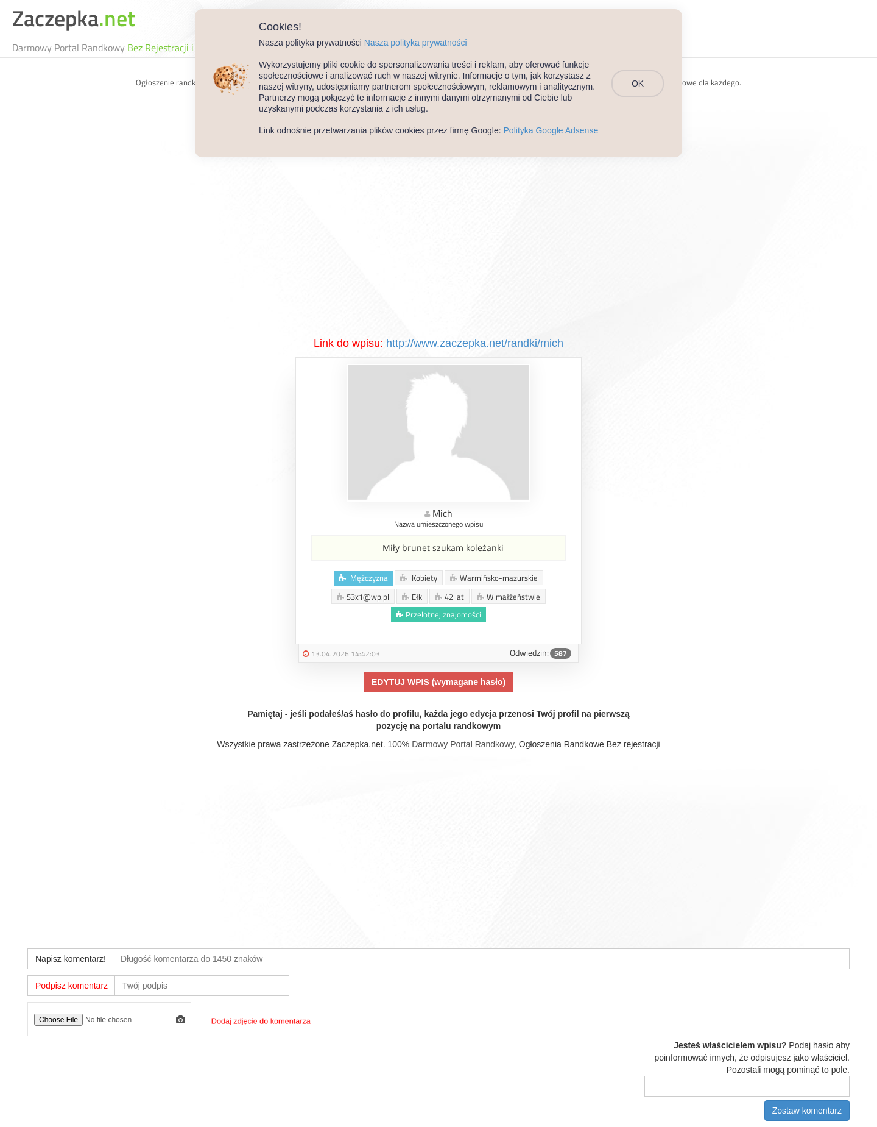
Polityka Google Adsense (551, 130)
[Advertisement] (438, 244)
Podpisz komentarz (71, 985)
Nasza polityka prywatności (415, 43)
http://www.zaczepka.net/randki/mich (474, 343)
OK (638, 83)
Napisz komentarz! (70, 959)
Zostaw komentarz (807, 1110)
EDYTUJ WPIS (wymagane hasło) (438, 682)
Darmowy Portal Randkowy (463, 744)
